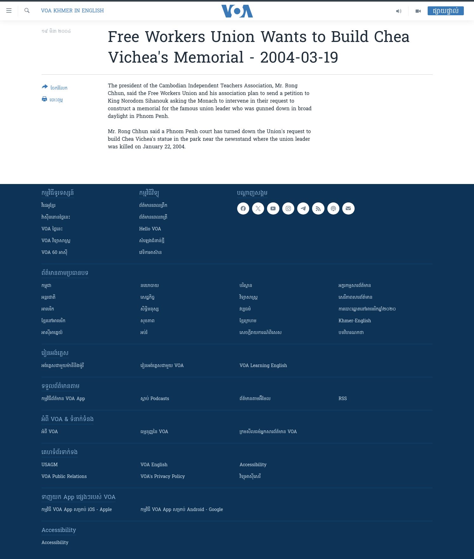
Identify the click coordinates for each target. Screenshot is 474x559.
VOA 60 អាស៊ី (55, 252)
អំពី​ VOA (50, 432)
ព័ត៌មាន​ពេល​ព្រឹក (153, 205)
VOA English (154, 465)
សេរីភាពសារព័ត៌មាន (356, 297)
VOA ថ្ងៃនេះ (52, 229)
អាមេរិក (48, 309)
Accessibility (253, 465)
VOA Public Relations (64, 477)
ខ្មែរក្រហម (248, 321)
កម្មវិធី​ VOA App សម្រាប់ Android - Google (182, 510)
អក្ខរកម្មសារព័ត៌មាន (355, 286)
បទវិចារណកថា (351, 333)
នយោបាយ (150, 286)
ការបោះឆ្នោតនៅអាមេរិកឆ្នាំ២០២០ (367, 309)
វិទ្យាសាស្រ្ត (249, 297)
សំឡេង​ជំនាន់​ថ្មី (151, 241)
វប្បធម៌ (245, 309)
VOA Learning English (263, 366)
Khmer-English (355, 321)
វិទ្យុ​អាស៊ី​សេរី (250, 477)
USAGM (50, 465)
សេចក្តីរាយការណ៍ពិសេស (261, 333)
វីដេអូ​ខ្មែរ (49, 205)
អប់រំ (144, 333)
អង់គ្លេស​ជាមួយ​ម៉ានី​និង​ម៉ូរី (63, 366)
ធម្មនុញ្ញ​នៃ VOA (155, 432)
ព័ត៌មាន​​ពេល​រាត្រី (153, 217)
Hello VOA (150, 229)
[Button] (55, 88)
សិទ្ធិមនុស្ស (150, 309)
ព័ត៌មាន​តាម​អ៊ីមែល (255, 399)
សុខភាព (148, 321)
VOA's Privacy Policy (163, 477)
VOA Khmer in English (72, 11)
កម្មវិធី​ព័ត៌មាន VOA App (63, 399)
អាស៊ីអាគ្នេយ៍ (52, 333)
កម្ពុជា (46, 286)
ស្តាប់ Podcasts (155, 399)
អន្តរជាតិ (49, 297)
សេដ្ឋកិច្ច (148, 297)
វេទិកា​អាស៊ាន (150, 252)
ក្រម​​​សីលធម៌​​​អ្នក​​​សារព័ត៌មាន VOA (268, 432)
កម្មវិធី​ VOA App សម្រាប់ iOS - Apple (77, 510)
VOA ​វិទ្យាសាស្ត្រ (56, 241)
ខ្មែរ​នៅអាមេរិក (54, 321)
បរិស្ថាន (246, 286)
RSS (343, 399)
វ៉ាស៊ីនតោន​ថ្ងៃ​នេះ (56, 217)
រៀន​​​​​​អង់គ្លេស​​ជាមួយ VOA (162, 366)
